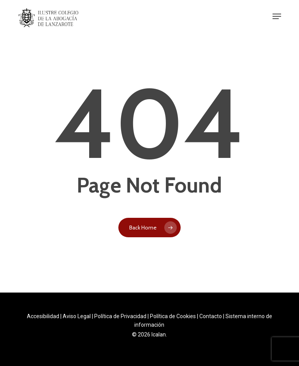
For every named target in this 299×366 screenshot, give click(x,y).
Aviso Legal (77, 316)
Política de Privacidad (120, 316)
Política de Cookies (173, 316)
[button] (277, 16)
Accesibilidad (43, 316)
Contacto (210, 316)
